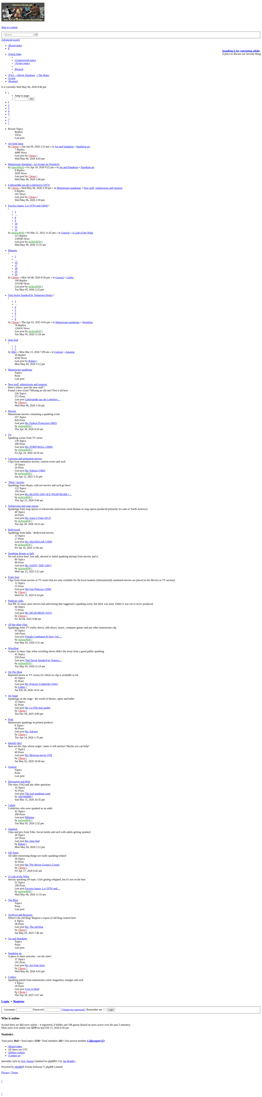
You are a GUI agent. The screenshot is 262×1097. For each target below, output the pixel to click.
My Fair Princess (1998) (38, 589)
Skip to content (9, 27)
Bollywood (14, 529)
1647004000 (24, 796)
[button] (8, 92)
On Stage (13, 695)
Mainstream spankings (69, 188)
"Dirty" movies (16, 482)
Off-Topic (13, 852)
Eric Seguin (27, 1061)
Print (10, 719)
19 (16, 271)
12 (16, 229)
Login (5, 1001)
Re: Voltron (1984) (35, 470)
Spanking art (83, 146)
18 (16, 268)
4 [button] (8, 111)
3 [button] (8, 108)
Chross (15, 146)
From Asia (13, 577)
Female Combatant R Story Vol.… (43, 636)
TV (10, 434)
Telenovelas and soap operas (23, 506)
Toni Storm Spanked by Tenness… (43, 660)
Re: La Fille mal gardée (37, 707)
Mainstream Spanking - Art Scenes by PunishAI (33, 164)
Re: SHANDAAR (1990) (38, 541)
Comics (12, 977)
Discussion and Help (19, 781)
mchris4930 (17, 232)
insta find (13, 340)
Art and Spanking (64, 146)
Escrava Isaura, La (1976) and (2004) (28, 205)
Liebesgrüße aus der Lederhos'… (42, 399)
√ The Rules (42, 75)
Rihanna (12, 250)
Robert (32, 361)
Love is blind (32, 989)
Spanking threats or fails (21, 553)
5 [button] (8, 114)
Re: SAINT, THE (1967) (38, 565)
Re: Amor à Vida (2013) (38, 518)
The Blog (13, 900)
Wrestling (87, 322)
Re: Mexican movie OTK (38, 755)
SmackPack (17, 167)
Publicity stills (15, 600)
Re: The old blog (34, 926)
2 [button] (8, 105)
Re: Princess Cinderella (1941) (41, 684)
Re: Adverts (31, 731)
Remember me (96, 1009)
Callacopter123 (96, 1040)
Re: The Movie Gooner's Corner (42, 864)
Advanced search (10, 39)
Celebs (70, 277)
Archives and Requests (20, 914)
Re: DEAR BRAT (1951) (38, 612)
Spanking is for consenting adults (241, 50)
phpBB (18, 1066)
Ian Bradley (69, 1061)
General (65, 232)
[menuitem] (8, 48)
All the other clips (17, 624)
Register (18, 1001)
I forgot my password (73, 1009)
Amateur (70, 352)
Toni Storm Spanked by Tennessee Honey (30, 295)
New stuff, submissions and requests (103, 188)
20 (16, 274)
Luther (21, 687)
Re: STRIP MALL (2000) (39, 446)
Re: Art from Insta (35, 965)
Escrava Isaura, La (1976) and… (42, 888)
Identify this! (15, 743)
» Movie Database (25, 75)
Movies (12, 411)
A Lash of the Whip (82, 232)
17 (16, 265)
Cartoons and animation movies (25, 458)
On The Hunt (15, 672)
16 (16, 262)
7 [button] (8, 120)
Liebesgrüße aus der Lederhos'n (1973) (29, 185)
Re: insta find (32, 841)
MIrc (14, 352)
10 (16, 223)
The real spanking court (37, 793)
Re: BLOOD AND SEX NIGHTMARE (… (48, 494)
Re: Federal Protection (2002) (41, 423)
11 (16, 226)
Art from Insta (15, 143)
